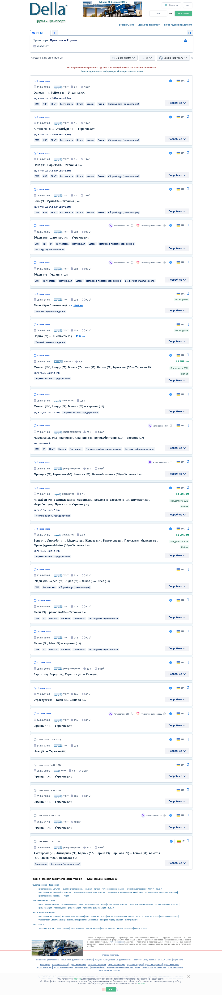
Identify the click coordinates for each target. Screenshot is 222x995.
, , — (69, 406)
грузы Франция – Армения (79, 908)
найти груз (45, 965)
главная (105, 955)
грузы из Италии (171, 965)
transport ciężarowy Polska (147, 916)
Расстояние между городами (144, 960)
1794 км (80, 336)
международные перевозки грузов (123, 967)
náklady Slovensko (125, 928)
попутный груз (98, 967)
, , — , (72, 581)
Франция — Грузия (55, 40)
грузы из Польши (78, 965)
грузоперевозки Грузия (96, 916)
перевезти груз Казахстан (154, 967)
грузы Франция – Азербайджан (52, 908)
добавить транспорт (149, 25)
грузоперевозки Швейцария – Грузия (89, 892)
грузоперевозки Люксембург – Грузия (55, 892)
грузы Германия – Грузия (72, 904)
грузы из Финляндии (63, 967)
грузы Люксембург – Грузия (141, 904)
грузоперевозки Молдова (73, 916)
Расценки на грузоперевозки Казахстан (77, 960)
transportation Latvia (169, 916)
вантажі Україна (93, 928)
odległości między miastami (111, 920)
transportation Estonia (69, 920)
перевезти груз (82, 967)
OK (111, 989)
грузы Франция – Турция (103, 908)
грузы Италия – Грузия (117, 904)
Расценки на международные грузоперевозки (113, 960)
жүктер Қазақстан (46, 928)
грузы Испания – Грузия (95, 904)
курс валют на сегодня (110, 970)
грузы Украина (62, 928)
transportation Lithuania (48, 920)
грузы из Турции (135, 965)
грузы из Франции (116, 965)
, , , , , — (93, 367)
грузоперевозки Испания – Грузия (117, 889)
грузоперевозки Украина (49, 916)
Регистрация (183, 13)
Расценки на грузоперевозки (47, 960)
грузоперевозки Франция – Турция (54, 896)
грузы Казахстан (60, 965)
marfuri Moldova (108, 928)
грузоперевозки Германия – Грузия (85, 889)
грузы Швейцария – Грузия (166, 904)
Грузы (52, 900)
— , (60, 700)
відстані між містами (89, 920)
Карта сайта (178, 960)
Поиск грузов (38, 924)
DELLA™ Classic (165, 960)
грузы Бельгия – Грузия (49, 904)
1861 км (78, 305)
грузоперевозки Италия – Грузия (147, 889)
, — (59, 92)
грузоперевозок (116, 942)
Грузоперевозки (39, 885)
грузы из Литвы (44, 967)
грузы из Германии (97, 965)
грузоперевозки (175, 967)
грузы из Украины (153, 965)
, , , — (89, 437)
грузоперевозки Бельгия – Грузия (53, 889)
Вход (158, 13)
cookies (77, 979)
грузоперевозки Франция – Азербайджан (125, 892)
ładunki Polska (140, 928)
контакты (115, 955)
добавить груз (126, 25)
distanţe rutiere (131, 920)
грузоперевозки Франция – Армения (161, 892)
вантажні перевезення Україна (120, 916)
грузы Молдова (77, 928)
